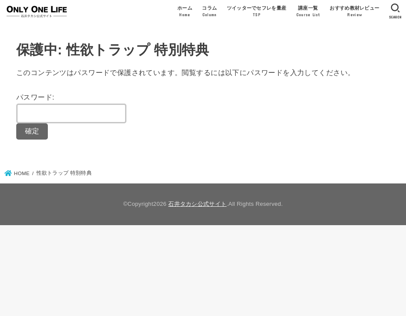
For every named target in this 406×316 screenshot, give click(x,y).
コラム (209, 11)
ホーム (184, 11)
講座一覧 (308, 11)
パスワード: (71, 108)
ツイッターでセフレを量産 (257, 11)
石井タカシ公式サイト (197, 204)
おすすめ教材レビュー (354, 11)
